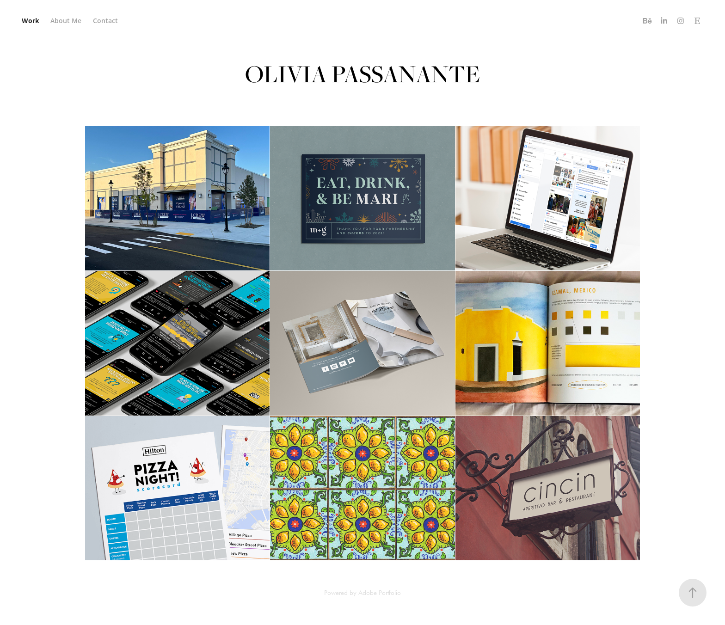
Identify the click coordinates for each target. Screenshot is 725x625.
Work (30, 20)
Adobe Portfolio (379, 592)
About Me (65, 20)
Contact (105, 20)
